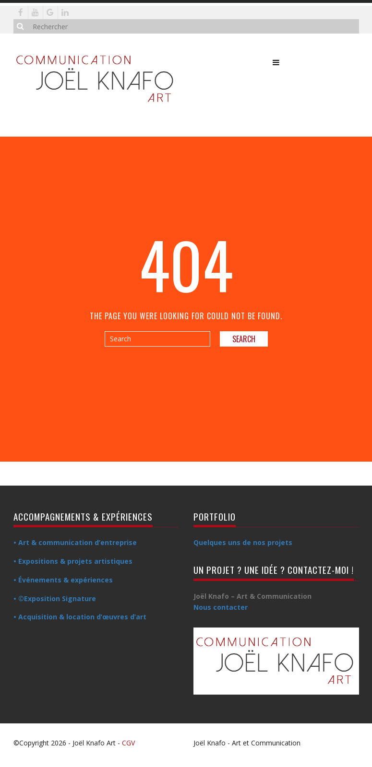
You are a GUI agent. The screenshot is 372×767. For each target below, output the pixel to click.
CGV (128, 742)
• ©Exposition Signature (54, 598)
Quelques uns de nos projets (242, 542)
